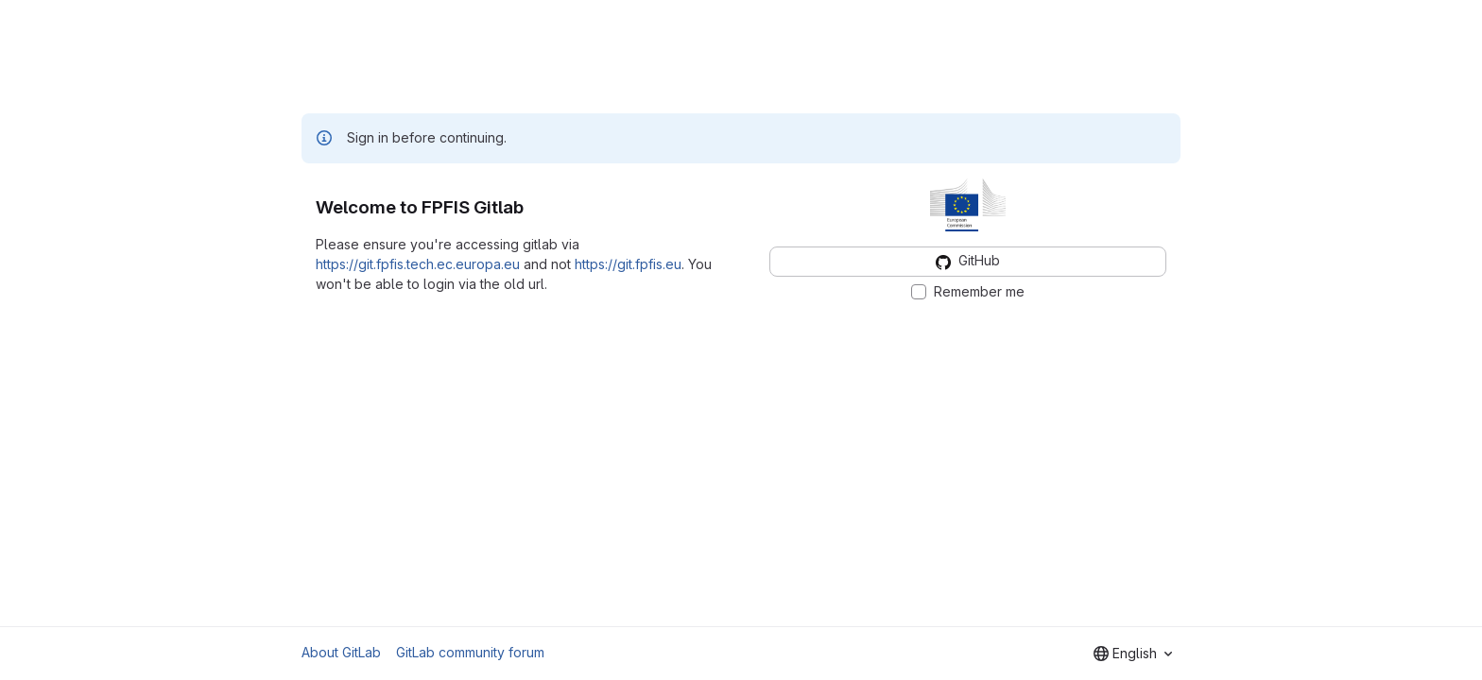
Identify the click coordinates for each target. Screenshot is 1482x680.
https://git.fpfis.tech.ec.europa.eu (418, 264)
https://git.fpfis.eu (628, 264)
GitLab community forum (470, 652)
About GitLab (341, 652)
